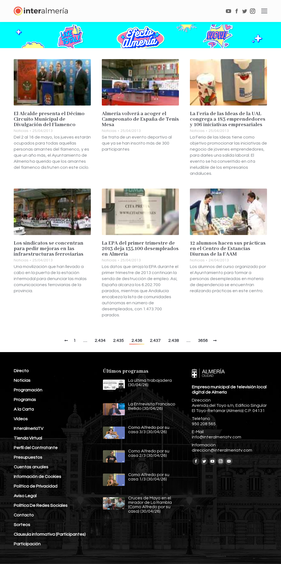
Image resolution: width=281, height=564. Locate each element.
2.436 (136, 340)
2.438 (173, 340)
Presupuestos (28, 457)
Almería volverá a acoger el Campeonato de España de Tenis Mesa (140, 119)
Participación (27, 544)
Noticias (21, 131)
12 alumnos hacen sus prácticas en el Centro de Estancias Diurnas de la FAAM (228, 248)
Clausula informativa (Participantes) (50, 534)
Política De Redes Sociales (41, 505)
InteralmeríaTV (28, 428)
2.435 (118, 340)
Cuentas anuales (31, 467)
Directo (21, 371)
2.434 (100, 340)
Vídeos (21, 419)
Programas (25, 399)
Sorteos (22, 524)
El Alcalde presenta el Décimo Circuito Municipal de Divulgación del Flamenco (49, 119)
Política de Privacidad (35, 486)
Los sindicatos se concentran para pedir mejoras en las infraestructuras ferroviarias (48, 248)
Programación (28, 390)
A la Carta (24, 409)
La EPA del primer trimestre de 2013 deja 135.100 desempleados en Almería (140, 248)
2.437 (155, 340)
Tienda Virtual (28, 438)
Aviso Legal (25, 496)
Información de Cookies (37, 476)
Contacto (24, 515)
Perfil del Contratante (36, 448)
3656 (203, 340)
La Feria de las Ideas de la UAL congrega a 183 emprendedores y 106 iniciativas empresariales (227, 119)
